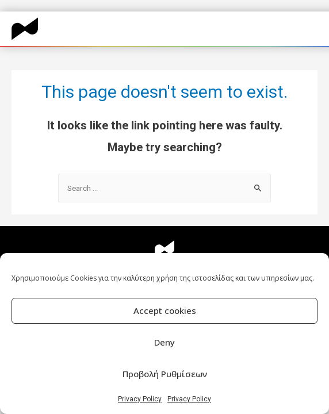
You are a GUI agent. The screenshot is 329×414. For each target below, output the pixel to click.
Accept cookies (164, 310)
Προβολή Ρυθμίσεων (165, 373)
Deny (164, 342)
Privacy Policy (140, 399)
